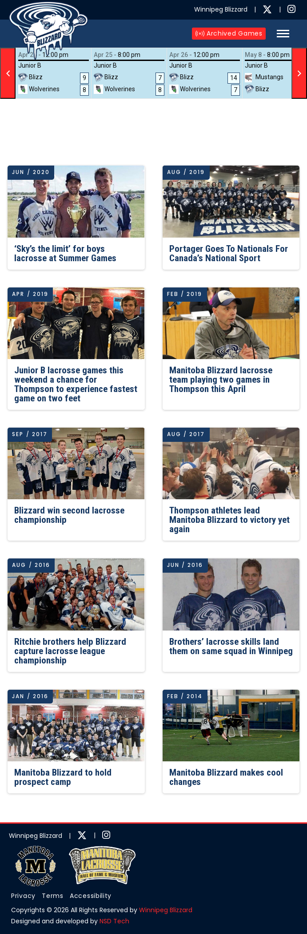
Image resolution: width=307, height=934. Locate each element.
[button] (283, 33)
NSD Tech (114, 921)
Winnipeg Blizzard (165, 910)
